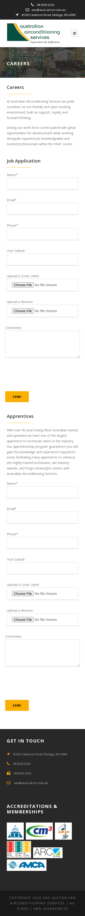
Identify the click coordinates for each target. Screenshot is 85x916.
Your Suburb (42, 257)
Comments (42, 342)
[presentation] (39, 377)
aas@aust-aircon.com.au (49, 10)
